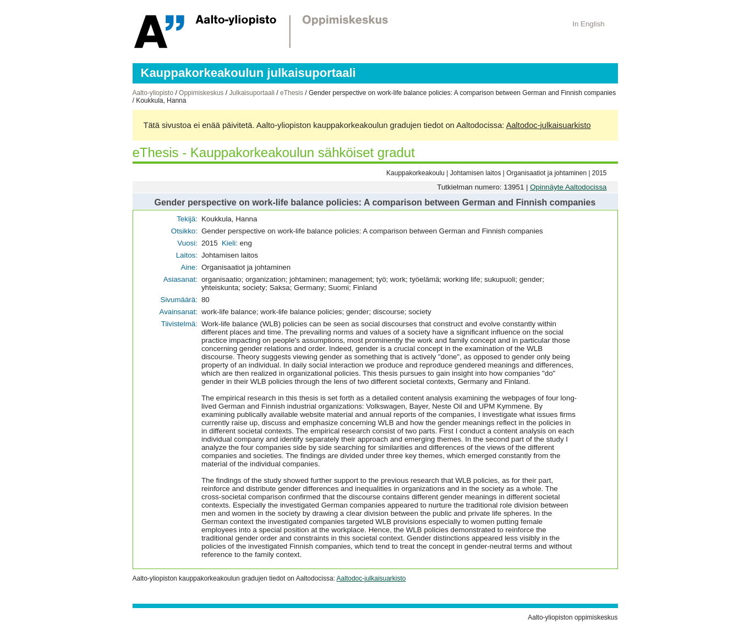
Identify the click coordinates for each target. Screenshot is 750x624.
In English (588, 24)
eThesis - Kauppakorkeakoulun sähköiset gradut (274, 152)
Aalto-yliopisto (153, 93)
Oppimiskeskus (201, 93)
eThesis (291, 93)
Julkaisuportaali (252, 93)
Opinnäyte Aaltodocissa (568, 187)
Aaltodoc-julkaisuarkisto (548, 125)
